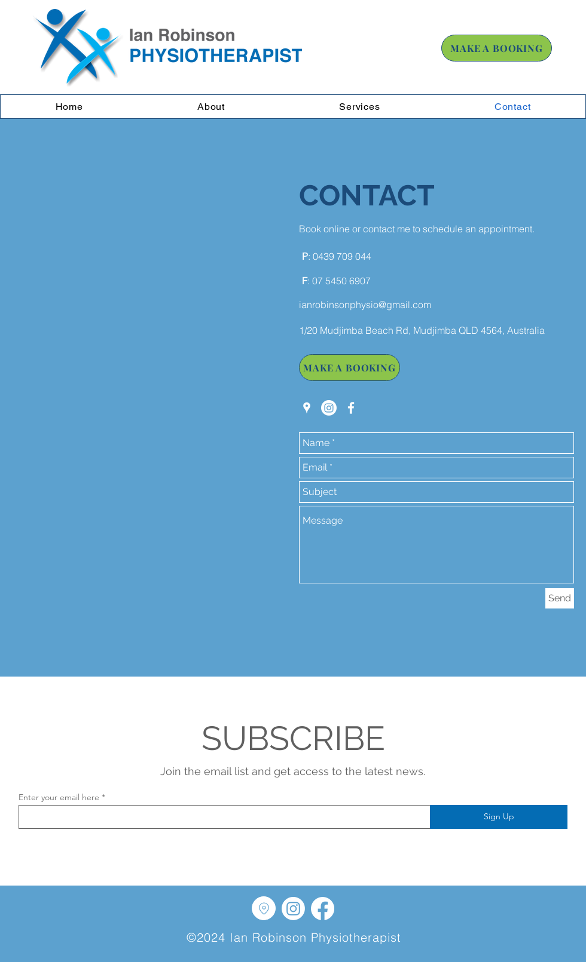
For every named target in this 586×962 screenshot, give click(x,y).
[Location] (264, 908)
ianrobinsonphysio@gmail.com (365, 305)
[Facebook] (322, 908)
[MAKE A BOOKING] (496, 48)
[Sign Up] (498, 817)
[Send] (559, 598)
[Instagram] (329, 408)
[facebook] (351, 408)
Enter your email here (59, 797)
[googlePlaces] (307, 408)
